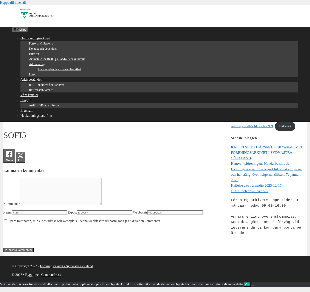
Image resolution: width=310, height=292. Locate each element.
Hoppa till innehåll (13, 2)
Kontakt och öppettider (43, 48)
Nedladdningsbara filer (36, 115)
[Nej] (252, 290)
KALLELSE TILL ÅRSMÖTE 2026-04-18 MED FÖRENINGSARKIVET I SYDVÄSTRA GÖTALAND (267, 152)
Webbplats (140, 217)
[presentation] (36, 240)
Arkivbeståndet (32, 79)
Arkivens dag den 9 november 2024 (59, 69)
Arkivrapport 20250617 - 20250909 (252, 126)
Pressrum (26, 110)
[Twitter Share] (20, 157)
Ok (247, 289)
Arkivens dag (38, 64)
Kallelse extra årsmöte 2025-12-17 (256, 185)
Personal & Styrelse (41, 43)
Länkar (33, 74)
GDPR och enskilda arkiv (249, 191)
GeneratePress (51, 280)
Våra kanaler (29, 95)
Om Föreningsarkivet (36, 38)
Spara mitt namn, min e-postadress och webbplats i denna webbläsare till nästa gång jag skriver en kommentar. (84, 226)
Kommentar (11, 209)
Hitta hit (34, 53)
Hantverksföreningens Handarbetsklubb (260, 163)
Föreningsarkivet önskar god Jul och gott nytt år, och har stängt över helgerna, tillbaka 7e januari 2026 (266, 174)
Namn (7, 217)
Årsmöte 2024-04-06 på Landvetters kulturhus (57, 59)
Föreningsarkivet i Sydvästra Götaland (66, 271)
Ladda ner (285, 126)
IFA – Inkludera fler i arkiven (46, 84)
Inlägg (26, 100)
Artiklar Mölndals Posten (44, 105)
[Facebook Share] (9, 156)
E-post (72, 217)
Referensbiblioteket (41, 90)
